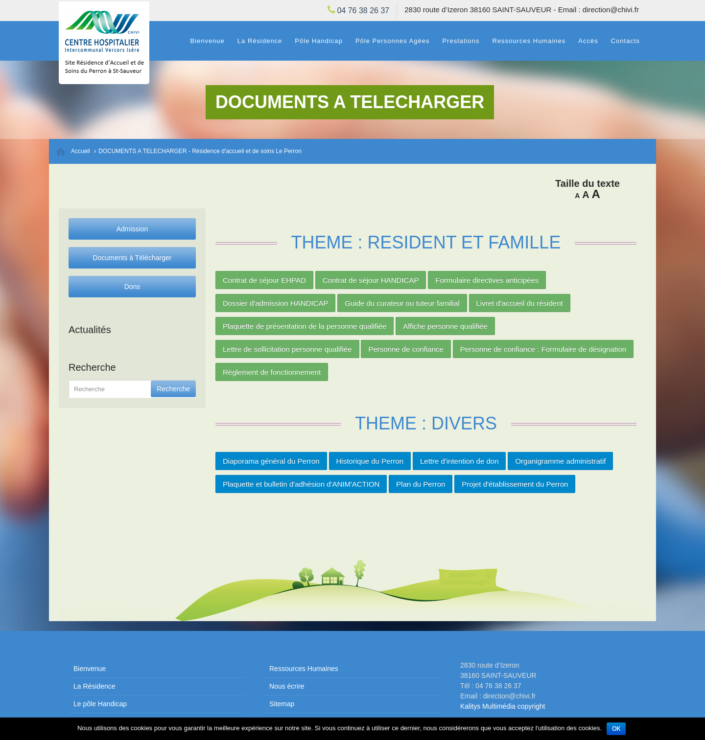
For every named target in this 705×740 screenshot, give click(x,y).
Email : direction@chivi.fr (598, 9)
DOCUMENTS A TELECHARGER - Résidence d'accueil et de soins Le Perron (200, 151)
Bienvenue (207, 41)
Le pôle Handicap (100, 704)
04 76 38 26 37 (363, 10)
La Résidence (259, 41)
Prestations (460, 41)
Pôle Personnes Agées (392, 41)
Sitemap (281, 704)
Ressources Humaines (529, 41)
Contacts (625, 41)
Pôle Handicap (319, 41)
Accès (588, 41)
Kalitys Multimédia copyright (502, 706)
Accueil (80, 151)
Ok (616, 728)
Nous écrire (287, 686)
